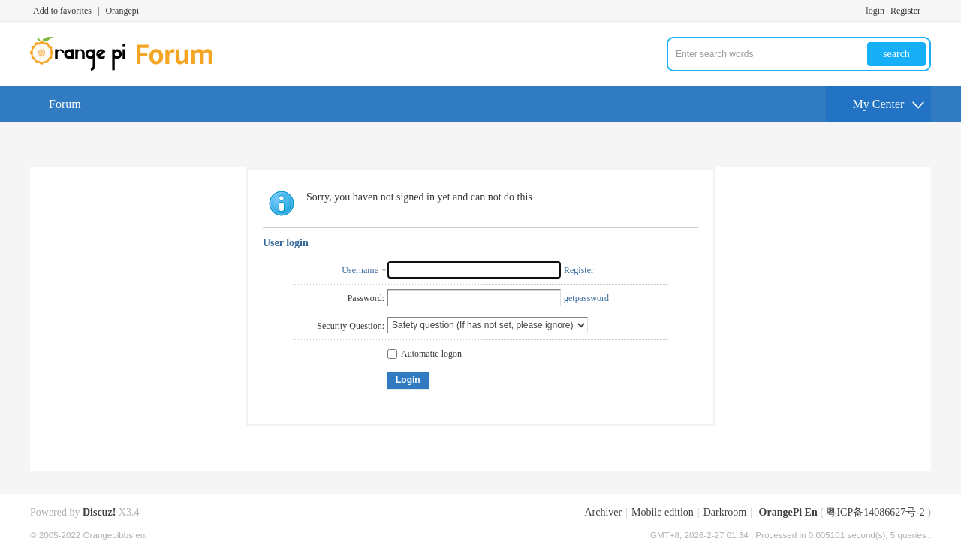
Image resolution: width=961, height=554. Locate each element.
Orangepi (122, 10)
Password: (366, 298)
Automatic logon (424, 353)
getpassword (586, 298)
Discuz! (99, 512)
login (875, 10)
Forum (65, 104)
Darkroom (725, 512)
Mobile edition (662, 512)
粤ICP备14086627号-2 (875, 512)
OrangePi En (788, 512)
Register (905, 10)
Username (360, 270)
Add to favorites (62, 10)
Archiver (603, 512)
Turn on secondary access (927, 10)
